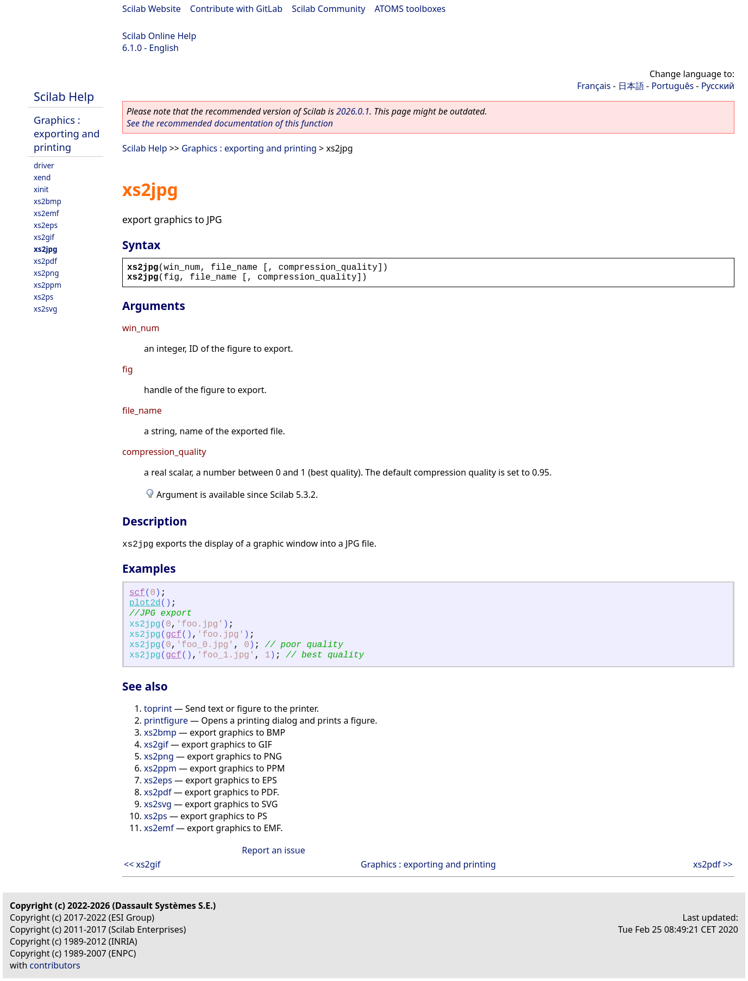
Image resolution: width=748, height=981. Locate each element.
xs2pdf (45, 261)
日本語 (631, 86)
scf (137, 593)
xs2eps (46, 225)
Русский (717, 86)
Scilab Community (328, 9)
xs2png (46, 273)
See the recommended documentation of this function (230, 123)
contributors (55, 965)
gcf (173, 635)
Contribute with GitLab (236, 9)
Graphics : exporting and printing (67, 133)
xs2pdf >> (713, 864)
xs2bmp (47, 201)
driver (44, 165)
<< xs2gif (142, 864)
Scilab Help (64, 96)
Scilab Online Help (159, 36)
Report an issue (273, 850)
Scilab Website (151, 9)
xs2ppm (47, 285)
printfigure (166, 720)
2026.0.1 (352, 111)
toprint (158, 708)
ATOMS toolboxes (410, 9)
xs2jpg (46, 249)
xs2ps (43, 297)
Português (672, 86)
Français (594, 86)
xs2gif (44, 237)
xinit (41, 189)
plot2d (145, 603)
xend (42, 177)
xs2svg (45, 308)
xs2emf (46, 213)
